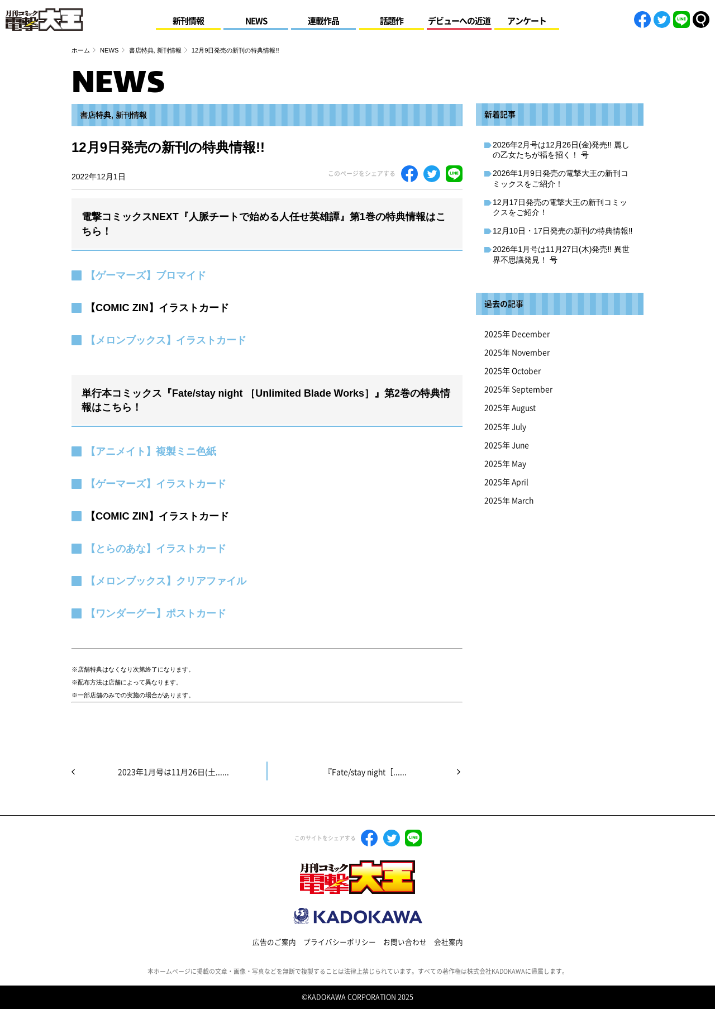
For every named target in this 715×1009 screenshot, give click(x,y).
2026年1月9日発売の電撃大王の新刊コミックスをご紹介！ (560, 178)
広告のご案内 (274, 942)
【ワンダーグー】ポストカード (155, 613)
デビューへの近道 (459, 21)
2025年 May (505, 464)
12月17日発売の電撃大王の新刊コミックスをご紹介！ (560, 207)
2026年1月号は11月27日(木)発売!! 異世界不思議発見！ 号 (561, 254)
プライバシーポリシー (339, 942)
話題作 (391, 21)
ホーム (81, 50)
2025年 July (505, 427)
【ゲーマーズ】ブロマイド (145, 275)
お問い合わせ (405, 942)
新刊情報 (188, 21)
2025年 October (512, 371)
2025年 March (508, 500)
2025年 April (506, 482)
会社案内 (448, 942)
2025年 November (517, 352)
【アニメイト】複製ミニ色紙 (150, 451)
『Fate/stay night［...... (365, 772)
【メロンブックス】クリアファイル (165, 581)
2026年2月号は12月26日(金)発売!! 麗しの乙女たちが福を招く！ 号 (561, 149)
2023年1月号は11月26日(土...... (173, 772)
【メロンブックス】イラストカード (165, 340)
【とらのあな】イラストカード (155, 548)
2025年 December (517, 334)
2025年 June (506, 445)
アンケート (526, 21)
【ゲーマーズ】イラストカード (155, 483)
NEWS (256, 21)
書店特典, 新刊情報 (155, 50)
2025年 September (518, 389)
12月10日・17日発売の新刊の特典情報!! (563, 230)
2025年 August (510, 408)
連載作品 (323, 21)
